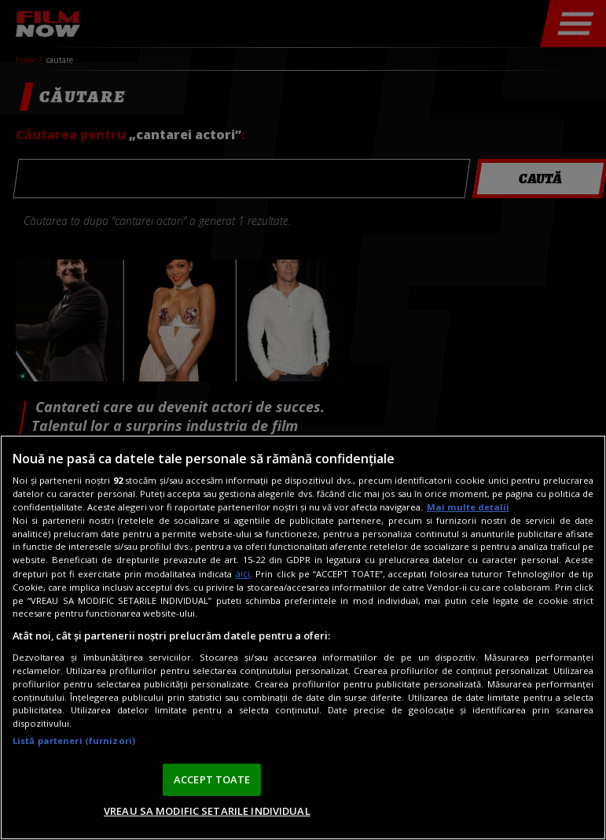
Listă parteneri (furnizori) (74, 740)
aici (242, 573)
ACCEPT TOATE (212, 779)
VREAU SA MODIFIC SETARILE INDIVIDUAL (207, 811)
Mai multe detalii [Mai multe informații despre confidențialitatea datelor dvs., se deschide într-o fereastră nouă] (468, 507)
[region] (303, 637)
